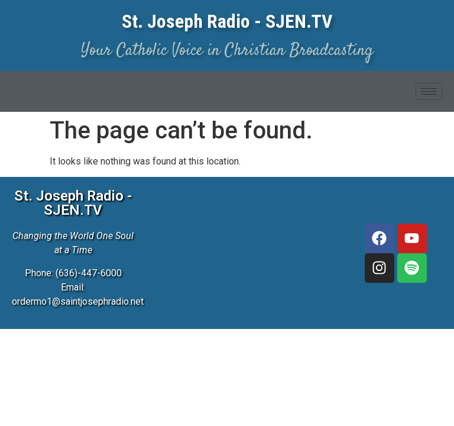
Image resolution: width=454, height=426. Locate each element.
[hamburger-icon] (429, 91)
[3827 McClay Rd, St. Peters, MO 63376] (242, 233)
